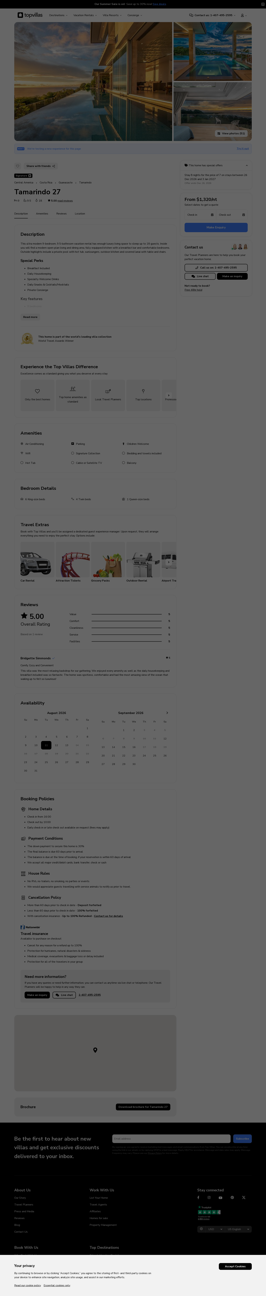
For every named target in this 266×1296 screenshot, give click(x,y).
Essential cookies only (57, 1285)
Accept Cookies (235, 1266)
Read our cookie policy (27, 1285)
